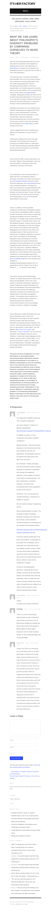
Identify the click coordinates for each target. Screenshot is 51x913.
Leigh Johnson (30, 92)
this (17, 192)
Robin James (24, 57)
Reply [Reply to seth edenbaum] (18, 414)
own (27, 196)
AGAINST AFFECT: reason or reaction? (23, 813)
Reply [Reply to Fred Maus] (39, 609)
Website (12, 754)
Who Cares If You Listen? (23, 329)
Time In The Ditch (23, 331)
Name (12, 740)
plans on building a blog (17, 258)
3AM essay (28, 123)
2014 (20, 26)
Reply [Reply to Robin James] (18, 645)
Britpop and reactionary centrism (21, 836)
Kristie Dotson (14, 68)
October (25, 26)
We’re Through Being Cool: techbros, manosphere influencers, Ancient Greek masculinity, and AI (23, 850)
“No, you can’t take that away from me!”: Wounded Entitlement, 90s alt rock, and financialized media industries (23, 882)
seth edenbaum (21, 412)
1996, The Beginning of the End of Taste (23, 844)
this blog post (32, 183)
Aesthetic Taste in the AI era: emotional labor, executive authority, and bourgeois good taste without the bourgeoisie (25, 818)
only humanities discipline (19, 181)
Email (12, 747)
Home (16, 26)
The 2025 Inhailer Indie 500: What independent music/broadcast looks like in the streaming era (25, 859)
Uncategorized (35, 57)
